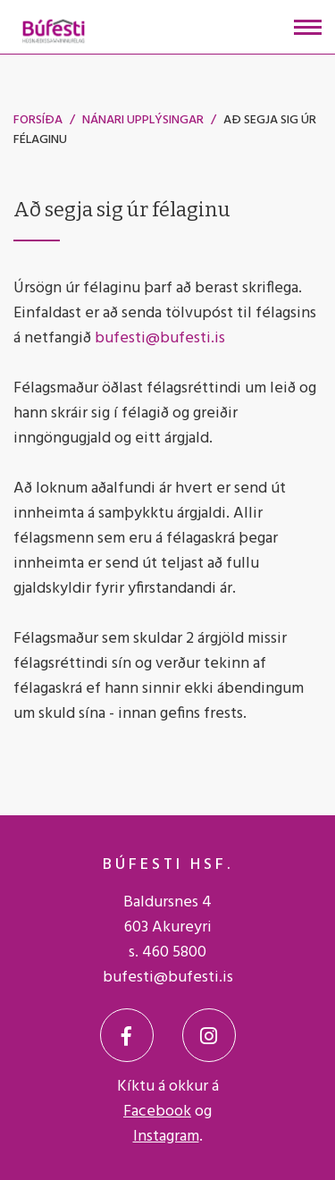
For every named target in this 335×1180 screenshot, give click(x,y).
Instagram (166, 1137)
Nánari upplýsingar (143, 120)
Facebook (157, 1112)
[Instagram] (209, 1035)
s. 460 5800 (167, 952)
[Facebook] (127, 1035)
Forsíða (38, 120)
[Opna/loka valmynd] (308, 27)
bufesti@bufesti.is (160, 338)
